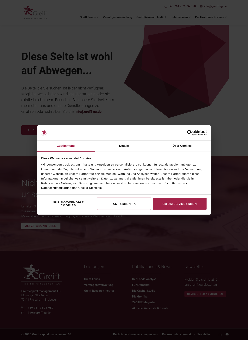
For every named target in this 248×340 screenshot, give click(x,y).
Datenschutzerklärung (56, 187)
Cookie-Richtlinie (90, 187)
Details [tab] (124, 145)
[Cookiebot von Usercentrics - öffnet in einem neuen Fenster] (190, 133)
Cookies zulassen (179, 204)
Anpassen (124, 204)
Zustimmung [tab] (66, 145)
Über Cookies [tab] (182, 145)
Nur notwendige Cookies (68, 204)
